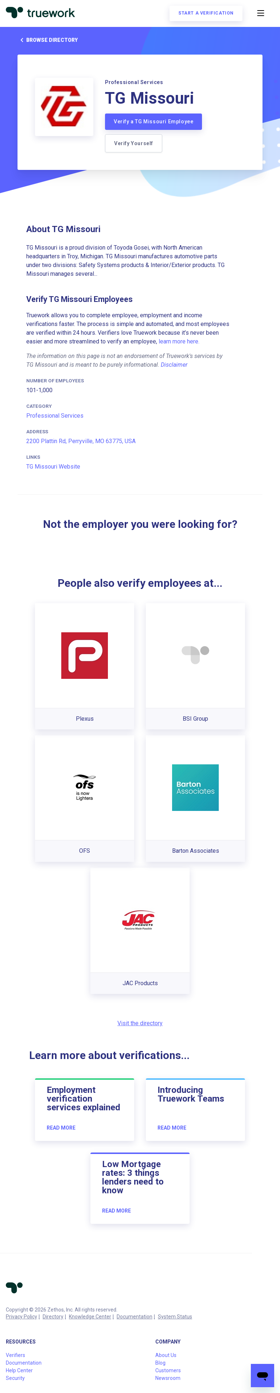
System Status (175, 1317)
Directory (53, 1317)
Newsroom (167, 1378)
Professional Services (54, 415)
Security (15, 1378)
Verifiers (15, 1355)
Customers (168, 1370)
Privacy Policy (21, 1317)
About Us (165, 1355)
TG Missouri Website (53, 466)
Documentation (134, 1317)
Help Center (19, 1370)
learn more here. (179, 341)
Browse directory (48, 40)
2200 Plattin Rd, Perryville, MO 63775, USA (81, 441)
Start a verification (206, 13)
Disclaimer (174, 364)
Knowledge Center (90, 1317)
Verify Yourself (133, 143)
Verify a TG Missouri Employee (153, 121)
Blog (160, 1363)
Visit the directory (140, 1023)
